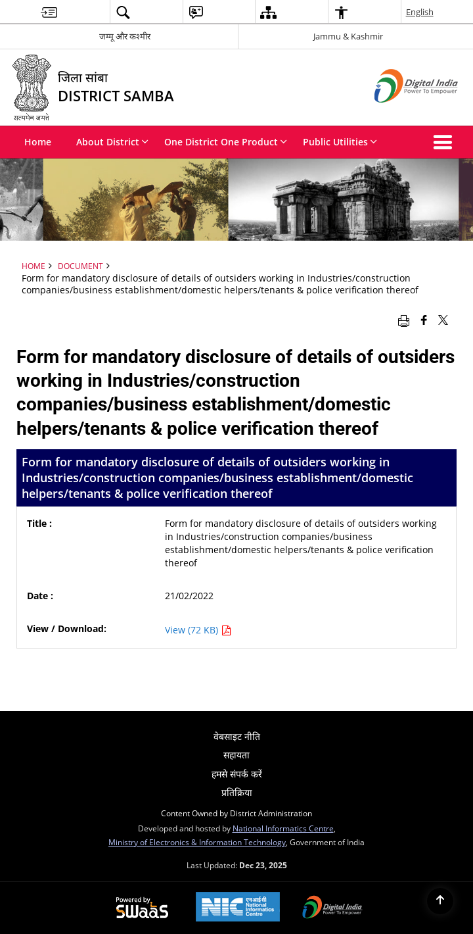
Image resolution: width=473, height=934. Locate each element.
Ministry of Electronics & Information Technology (197, 842)
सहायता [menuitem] (236, 755)
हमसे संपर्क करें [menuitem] (237, 774)
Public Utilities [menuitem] (340, 141)
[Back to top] (440, 901)
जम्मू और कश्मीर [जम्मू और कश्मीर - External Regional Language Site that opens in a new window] (124, 36)
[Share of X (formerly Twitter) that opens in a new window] (443, 319)
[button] (445, 142)
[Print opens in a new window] (403, 319)
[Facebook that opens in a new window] (424, 319)
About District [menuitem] (112, 141)
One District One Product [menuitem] (225, 141)
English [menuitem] (420, 12)
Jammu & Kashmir (348, 36)
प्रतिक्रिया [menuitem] (236, 792)
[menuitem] (49, 12)
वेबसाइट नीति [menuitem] (237, 736)
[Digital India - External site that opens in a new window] (399, 113)
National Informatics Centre (283, 828)
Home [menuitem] (37, 141)
